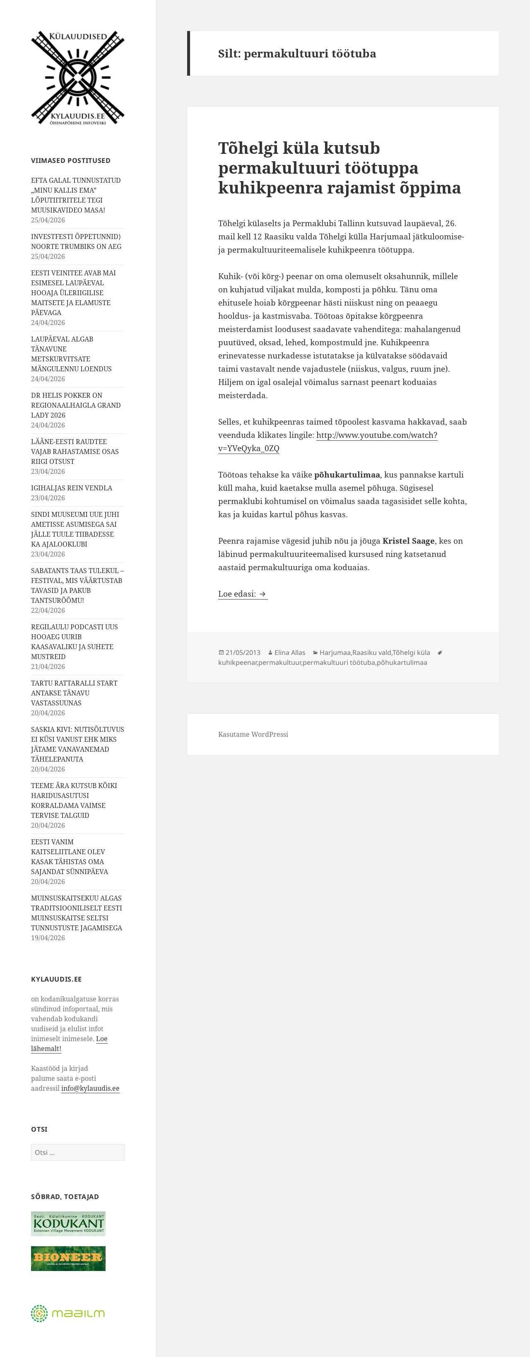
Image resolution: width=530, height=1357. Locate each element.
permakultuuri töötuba (339, 662)
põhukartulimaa (402, 662)
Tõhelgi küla (411, 652)
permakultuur (279, 662)
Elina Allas (290, 652)
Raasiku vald (371, 652)
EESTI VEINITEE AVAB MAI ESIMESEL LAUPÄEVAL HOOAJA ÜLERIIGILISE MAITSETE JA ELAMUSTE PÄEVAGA (73, 292)
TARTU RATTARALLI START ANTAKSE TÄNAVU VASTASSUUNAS (74, 692)
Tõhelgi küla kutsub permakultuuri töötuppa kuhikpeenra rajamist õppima (339, 167)
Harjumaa (335, 652)
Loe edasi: (243, 594)
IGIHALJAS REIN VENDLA (71, 487)
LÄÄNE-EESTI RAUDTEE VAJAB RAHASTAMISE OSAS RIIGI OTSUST (75, 451)
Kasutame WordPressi (253, 734)
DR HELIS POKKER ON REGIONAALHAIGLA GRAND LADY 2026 (76, 405)
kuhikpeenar (237, 662)
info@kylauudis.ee (90, 1088)
